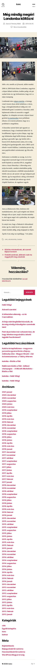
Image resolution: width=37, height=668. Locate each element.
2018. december (9, 425)
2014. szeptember (9, 560)
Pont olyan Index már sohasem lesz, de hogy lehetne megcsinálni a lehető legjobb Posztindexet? (18, 334)
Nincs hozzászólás (20, 27)
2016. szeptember (9, 494)
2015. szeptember (9, 527)
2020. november (9, 398)
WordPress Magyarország (13, 655)
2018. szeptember (9, 431)
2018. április (7, 443)
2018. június (7, 440)
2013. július (7, 599)
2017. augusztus (9, 464)
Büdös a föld (15, 361)
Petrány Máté (16, 24)
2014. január (7, 581)
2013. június (7, 602)
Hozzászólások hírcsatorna (13, 652)
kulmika (5, 361)
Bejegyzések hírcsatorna (12, 649)
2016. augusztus (9, 497)
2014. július (7, 566)
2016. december (9, 485)
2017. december (9, 452)
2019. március (8, 419)
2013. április (7, 605)
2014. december (9, 551)
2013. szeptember (9, 593)
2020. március (8, 407)
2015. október (8, 524)
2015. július (7, 533)
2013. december (9, 584)
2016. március (8, 509)
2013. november (9, 587)
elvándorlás (12, 239)
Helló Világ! (7, 305)
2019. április (7, 416)
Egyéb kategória (9, 629)
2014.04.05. (29, 24)
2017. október (7, 458)
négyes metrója (19, 101)
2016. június (7, 503)
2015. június (7, 536)
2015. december (9, 518)
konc (18, 4)
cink (6, 239)
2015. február (8, 545)
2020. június (7, 404)
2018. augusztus (9, 434)
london (19, 239)
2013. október (8, 590)
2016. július (6, 500)
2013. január (7, 614)
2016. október (8, 491)
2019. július (6, 413)
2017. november (8, 455)
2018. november (9, 428)
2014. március (8, 575)
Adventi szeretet (9, 310)
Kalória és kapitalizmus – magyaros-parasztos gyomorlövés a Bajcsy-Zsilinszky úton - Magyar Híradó (17, 351)
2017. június (7, 470)
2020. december (9, 395)
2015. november (9, 521)
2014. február (8, 578)
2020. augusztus (9, 401)
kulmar (5, 635)
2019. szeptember (9, 410)
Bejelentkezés (8, 646)
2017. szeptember (9, 461)
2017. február (7, 479)
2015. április (7, 539)
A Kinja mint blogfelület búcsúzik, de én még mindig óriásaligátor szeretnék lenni (18, 324)
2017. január (7, 482)
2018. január (7, 449)
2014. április (7, 572)
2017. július (6, 467)
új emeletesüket (13, 118)
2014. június (7, 569)
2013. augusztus (9, 596)
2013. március (8, 608)
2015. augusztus (9, 530)
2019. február (7, 422)
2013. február (8, 611)
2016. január (7, 515)
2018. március (8, 446)
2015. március (8, 542)
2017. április (7, 473)
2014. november (9, 554)
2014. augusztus (9, 563)
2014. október (8, 557)
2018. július (7, 437)
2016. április (7, 506)
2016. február (7, 512)
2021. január (7, 392)
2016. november (9, 488)
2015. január (7, 548)
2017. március (8, 476)
